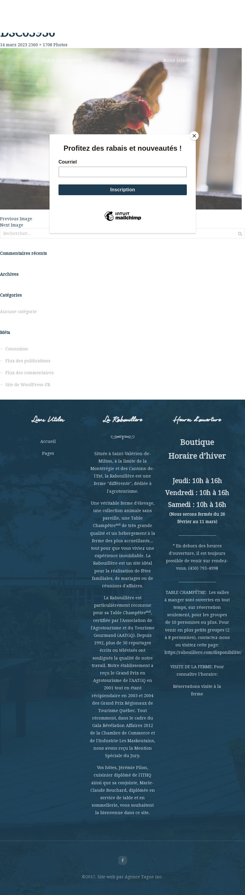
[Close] (194, 135)
